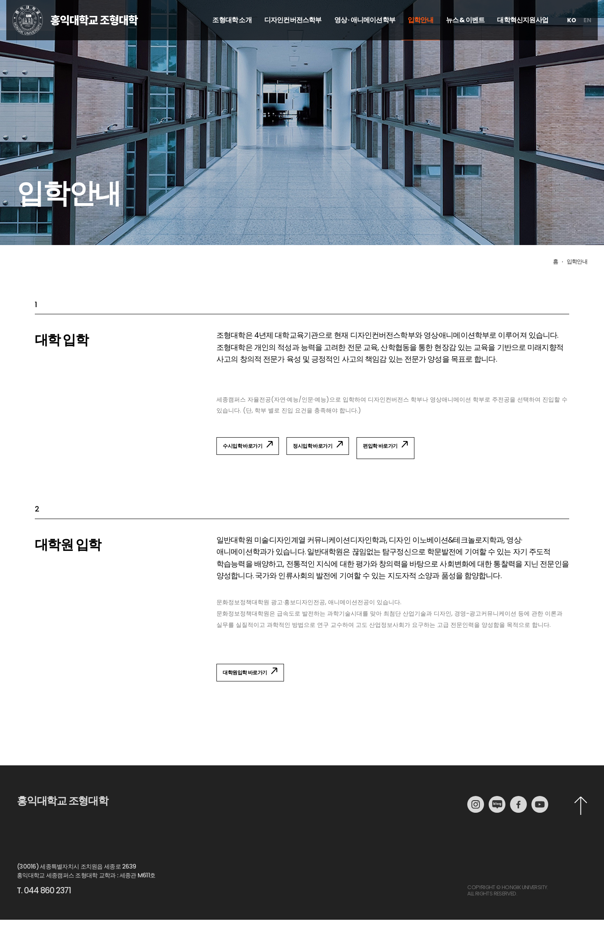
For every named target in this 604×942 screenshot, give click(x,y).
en (587, 37)
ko (571, 37)
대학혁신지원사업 (522, 37)
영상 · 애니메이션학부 (364, 37)
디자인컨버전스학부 (293, 37)
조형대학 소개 (231, 37)
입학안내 (420, 37)
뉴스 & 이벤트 (465, 37)
